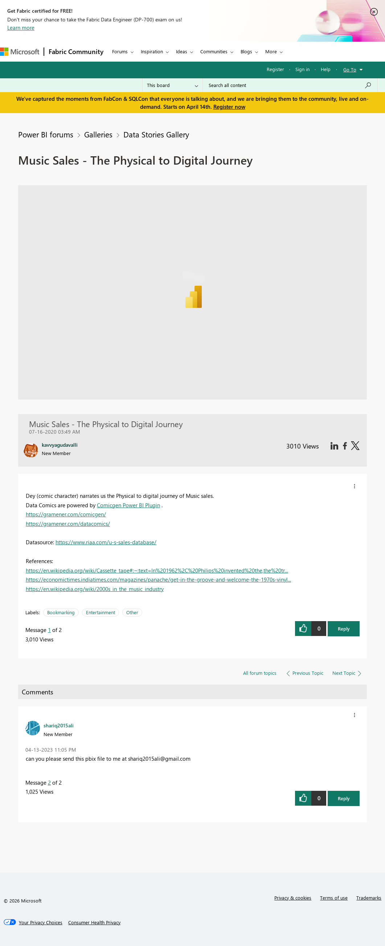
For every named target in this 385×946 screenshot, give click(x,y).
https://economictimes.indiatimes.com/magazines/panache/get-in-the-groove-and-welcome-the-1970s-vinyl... (158, 579)
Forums (120, 51)
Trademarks (368, 898)
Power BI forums (45, 134)
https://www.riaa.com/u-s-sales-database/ (106, 542)
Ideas (181, 51)
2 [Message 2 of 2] (49, 782)
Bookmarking (61, 612)
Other (132, 612)
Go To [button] (349, 69)
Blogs (246, 51)
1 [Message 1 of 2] (49, 629)
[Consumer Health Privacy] (94, 922)
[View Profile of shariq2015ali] (59, 725)
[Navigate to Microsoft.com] (19, 51)
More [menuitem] (271, 51)
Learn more (20, 27)
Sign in (302, 69)
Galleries (98, 134)
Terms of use (334, 898)
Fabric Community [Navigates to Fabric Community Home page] (76, 51)
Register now (229, 106)
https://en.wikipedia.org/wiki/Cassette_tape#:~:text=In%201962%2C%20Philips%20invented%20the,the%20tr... (157, 570)
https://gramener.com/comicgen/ (66, 514)
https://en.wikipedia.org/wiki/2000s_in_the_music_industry (95, 588)
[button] (354, 486)
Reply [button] (344, 628)
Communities (214, 51)
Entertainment (100, 612)
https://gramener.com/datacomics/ (68, 523)
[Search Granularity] (172, 85)
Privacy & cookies (292, 898)
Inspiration (152, 51)
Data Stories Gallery (156, 134)
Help (326, 69)
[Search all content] (290, 85)
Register (275, 69)
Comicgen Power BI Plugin (128, 505)
